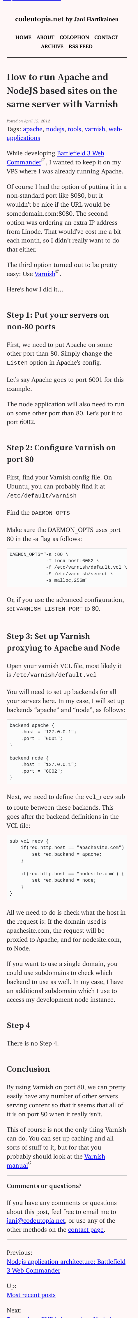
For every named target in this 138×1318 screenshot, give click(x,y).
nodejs (55, 127)
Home (23, 36)
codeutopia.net (66, 17)
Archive (52, 45)
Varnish (45, 272)
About (45, 36)
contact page (86, 1224)
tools (74, 127)
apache (33, 127)
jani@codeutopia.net (36, 1215)
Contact (106, 36)
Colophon (74, 36)
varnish (95, 127)
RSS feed (81, 45)
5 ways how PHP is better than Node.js (60, 1314)
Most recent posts (31, 1289)
